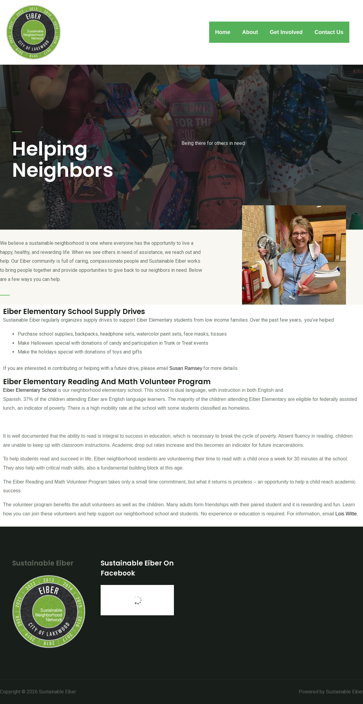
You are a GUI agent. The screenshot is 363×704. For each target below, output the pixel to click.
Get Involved (287, 32)
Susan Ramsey (185, 368)
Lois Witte (346, 513)
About (252, 32)
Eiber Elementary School (30, 390)
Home (225, 32)
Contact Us (329, 32)
